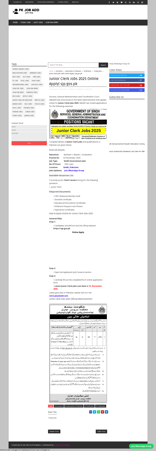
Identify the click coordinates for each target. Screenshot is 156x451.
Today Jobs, (88, 89)
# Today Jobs (100, 406)
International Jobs (20, 84)
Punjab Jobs (18, 112)
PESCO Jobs (39, 104)
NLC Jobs (28, 104)
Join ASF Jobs (37, 84)
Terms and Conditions (45, 2)
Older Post (101, 431)
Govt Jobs (38, 23)
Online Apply (78, 232)
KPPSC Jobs (27, 96)
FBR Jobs (36, 77)
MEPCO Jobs (39, 100)
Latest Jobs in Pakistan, (67, 89)
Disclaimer (29, 2)
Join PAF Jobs (18, 88)
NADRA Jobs (17, 104)
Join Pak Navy (18, 92)
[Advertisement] (78, 43)
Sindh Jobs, (80, 89)
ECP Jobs (26, 77)
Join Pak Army (52, 23)
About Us (75, 2)
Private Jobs (29, 108)
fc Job (15, 81)
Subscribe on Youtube (127, 85)
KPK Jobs (16, 96)
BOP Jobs (16, 77)
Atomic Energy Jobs (21, 69)
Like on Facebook (127, 80)
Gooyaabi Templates (62, 445)
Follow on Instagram (127, 90)
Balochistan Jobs (20, 73)
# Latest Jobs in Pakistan (74, 406)
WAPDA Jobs (29, 116)
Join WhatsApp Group (141, 445)
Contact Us (17, 2)
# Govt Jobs (59, 406)
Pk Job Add (24, 445)
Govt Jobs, (55, 89)
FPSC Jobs (25, 81)
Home (15, 23)
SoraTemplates (35, 445)
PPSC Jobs (17, 108)
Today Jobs (26, 23)
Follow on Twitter (127, 75)
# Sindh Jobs (89, 406)
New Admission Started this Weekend (117, 151)
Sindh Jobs (30, 112)
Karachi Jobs (32, 92)
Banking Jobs (35, 73)
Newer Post (54, 431)
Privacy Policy (63, 2)
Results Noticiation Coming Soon (138, 144)
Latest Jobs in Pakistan (22, 100)
